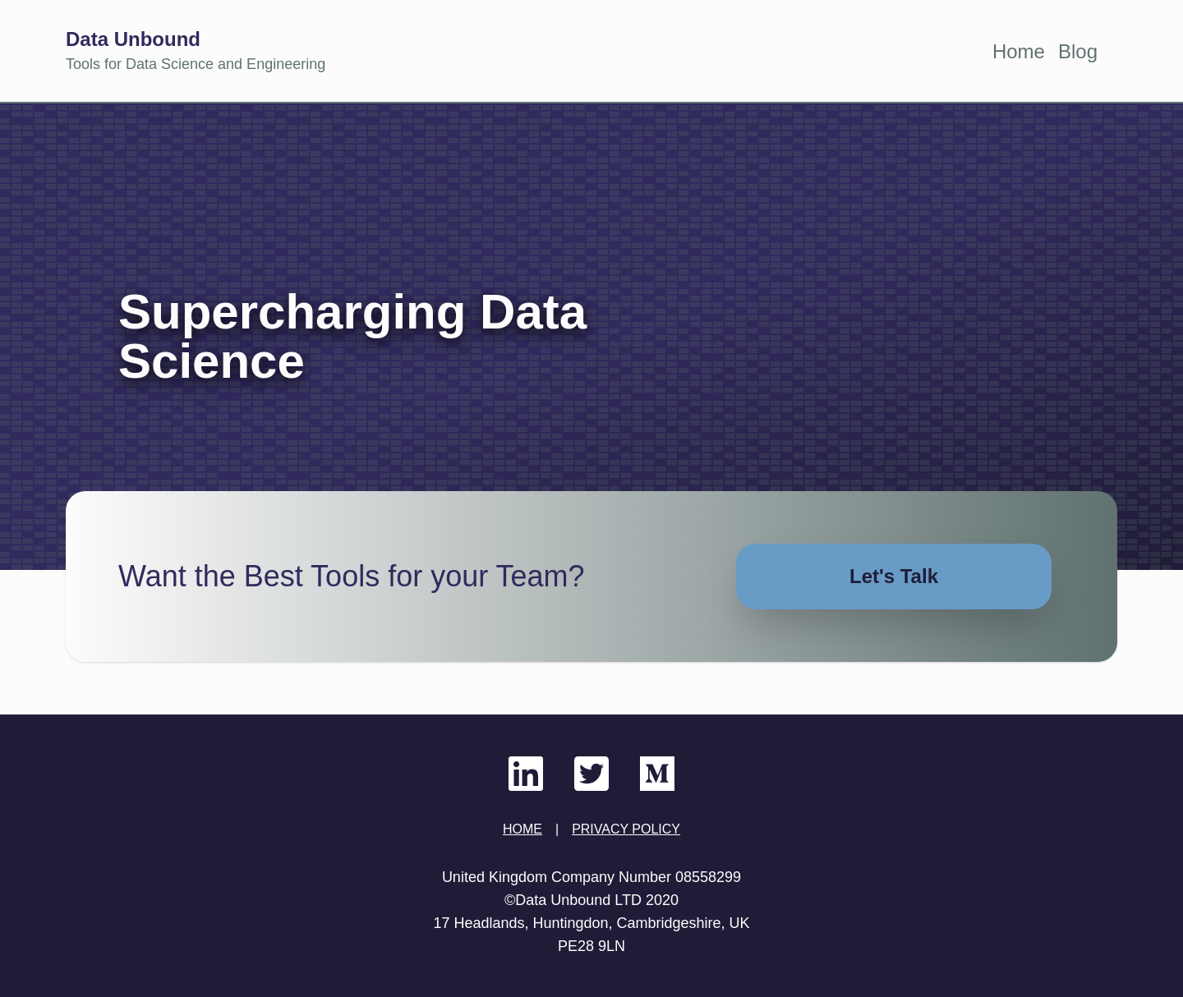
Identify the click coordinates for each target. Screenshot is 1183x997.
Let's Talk (893, 576)
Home (1018, 51)
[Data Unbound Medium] (657, 773)
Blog (1078, 51)
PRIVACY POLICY (626, 829)
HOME (522, 829)
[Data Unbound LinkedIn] (525, 773)
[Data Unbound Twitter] (591, 773)
